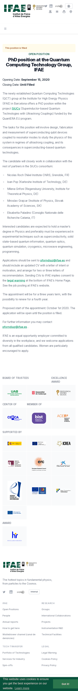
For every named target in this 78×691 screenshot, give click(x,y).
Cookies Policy (49, 659)
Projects (46, 622)
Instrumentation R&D (52, 628)
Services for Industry (13, 659)
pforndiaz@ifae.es (52, 260)
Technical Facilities (52, 634)
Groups (46, 609)
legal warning (16, 280)
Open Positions (10, 609)
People (6, 615)
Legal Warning (49, 652)
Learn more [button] (22, 688)
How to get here (11, 628)
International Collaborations (56, 615)
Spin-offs (7, 665)
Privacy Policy (49, 665)
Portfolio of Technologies (16, 652)
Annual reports (10, 622)
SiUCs (16, 108)
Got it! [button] (65, 684)
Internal (34, 592)
